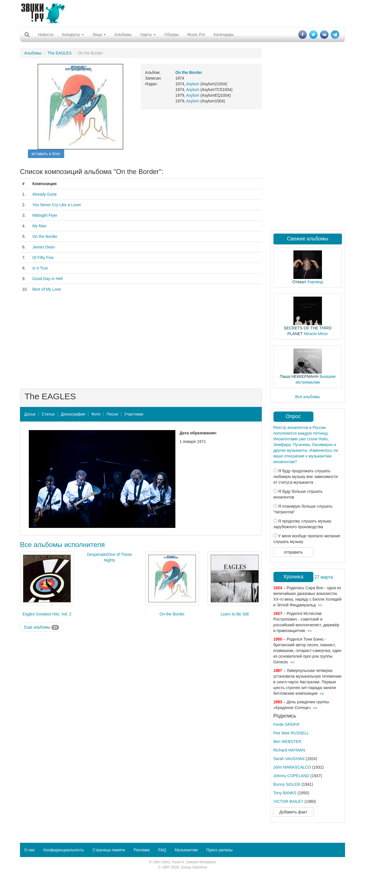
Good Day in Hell (47, 278)
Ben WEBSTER (287, 741)
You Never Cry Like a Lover (56, 204)
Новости (45, 34)
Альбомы (122, 34)
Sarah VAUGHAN (289, 758)
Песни (112, 414)
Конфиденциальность (63, 850)
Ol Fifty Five (43, 257)
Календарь (224, 34)
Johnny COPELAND (291, 775)
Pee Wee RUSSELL (291, 733)
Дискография (73, 414)
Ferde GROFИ (286, 724)
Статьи (48, 414)
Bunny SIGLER (287, 784)
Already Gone (44, 194)
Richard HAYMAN (289, 750)
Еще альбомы (41, 627)
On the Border (44, 236)
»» (320, 605)
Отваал (299, 281)
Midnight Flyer (44, 215)
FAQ (162, 850)
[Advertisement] (182, 13)
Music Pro (196, 34)
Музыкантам (186, 850)
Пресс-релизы (219, 850)
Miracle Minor (316, 333)
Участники (133, 414)
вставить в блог (46, 153)
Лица (99, 34)
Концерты (73, 34)
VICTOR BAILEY (288, 801)
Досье (30, 414)
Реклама (141, 850)
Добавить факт (293, 812)
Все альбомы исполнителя (62, 544)
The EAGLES (60, 53)
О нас (29, 850)
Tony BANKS (285, 793)
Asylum (192, 84)
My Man (39, 226)
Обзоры (171, 34)
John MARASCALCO (292, 767)
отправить (293, 552)
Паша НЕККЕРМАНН (299, 376)
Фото (95, 414)
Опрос (293, 416)
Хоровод (315, 281)
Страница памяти (108, 850)
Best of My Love (46, 289)
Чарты (148, 34)
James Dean (43, 247)
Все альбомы (307, 396)
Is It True (40, 268)
